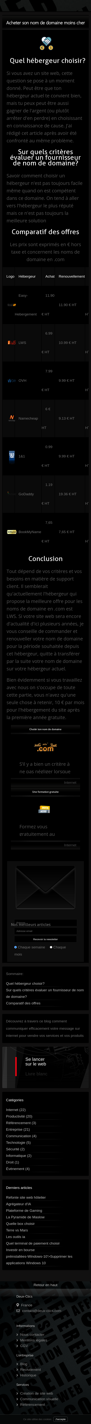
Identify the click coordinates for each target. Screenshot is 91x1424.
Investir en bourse (20, 1250)
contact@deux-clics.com (41, 1311)
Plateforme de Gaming (24, 1211)
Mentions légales (33, 1340)
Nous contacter (32, 1335)
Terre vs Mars (17, 1230)
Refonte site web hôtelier (26, 1197)
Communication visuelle (39, 1399)
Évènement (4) (18, 1169)
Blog (23, 1364)
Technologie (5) (18, 1143)
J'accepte (60, 1419)
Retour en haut (46, 1285)
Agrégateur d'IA (18, 1204)
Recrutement (30, 1370)
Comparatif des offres (23, 1003)
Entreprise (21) (18, 1129)
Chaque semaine (31, 947)
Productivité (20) (19, 1116)
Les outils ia (15, 1237)
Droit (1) (12, 1162)
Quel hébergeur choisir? (25, 983)
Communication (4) (21, 1136)
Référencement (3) (21, 1123)
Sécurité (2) (15, 1149)
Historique (28, 1375)
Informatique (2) (18, 1156)
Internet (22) (16, 1110)
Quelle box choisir (20, 1224)
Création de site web (36, 1393)
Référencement (32, 1405)
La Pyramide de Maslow (25, 1217)
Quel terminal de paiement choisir (33, 1243)
